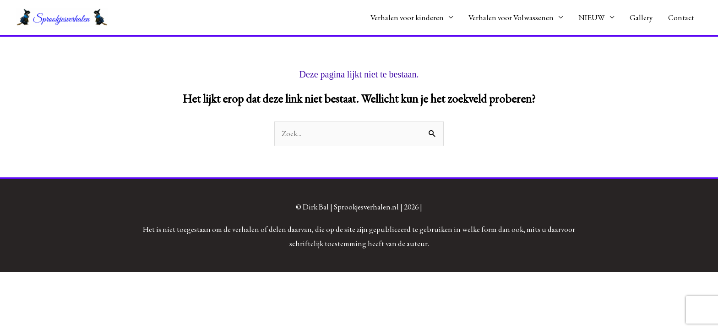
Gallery (641, 17)
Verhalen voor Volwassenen (511, 17)
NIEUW (591, 17)
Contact (681, 17)
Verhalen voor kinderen (407, 17)
